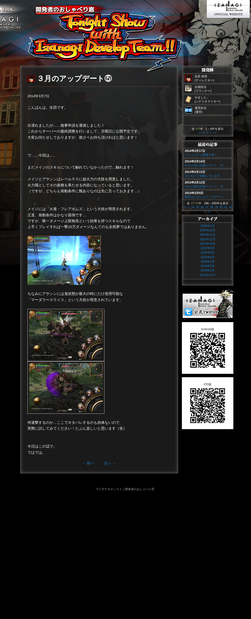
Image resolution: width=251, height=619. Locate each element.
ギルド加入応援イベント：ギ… (205, 165)
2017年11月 (207, 275)
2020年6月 (207, 257)
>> (214, 132)
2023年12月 (207, 239)
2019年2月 (207, 266)
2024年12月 (207, 230)
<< (200, 132)
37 (206, 207)
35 (197, 207)
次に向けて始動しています (202, 176)
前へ (88, 463)
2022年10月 (207, 243)
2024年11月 (207, 234)
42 (230, 207)
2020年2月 (207, 261)
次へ (110, 463)
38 (211, 207)
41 (225, 207)
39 (216, 207)
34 (192, 207)
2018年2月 (207, 270)
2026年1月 (207, 226)
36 (202, 207)
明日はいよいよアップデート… (205, 197)
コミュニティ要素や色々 (201, 155)
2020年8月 (207, 252)
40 (221, 207)
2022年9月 (207, 248)
